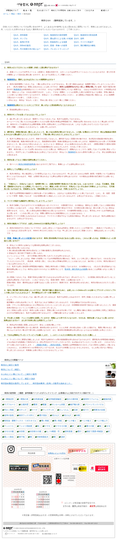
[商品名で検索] (31, 449)
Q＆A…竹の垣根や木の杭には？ (27, 49)
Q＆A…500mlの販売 (22, 45)
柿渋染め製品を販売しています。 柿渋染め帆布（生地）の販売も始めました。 (37, 383)
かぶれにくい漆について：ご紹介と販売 (19, 374)
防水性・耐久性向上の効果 (76, 269)
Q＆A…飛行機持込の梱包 (84, 45)
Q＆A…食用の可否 (21, 42)
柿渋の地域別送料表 (26, 164)
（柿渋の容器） (55, 345)
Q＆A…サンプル (20, 38)
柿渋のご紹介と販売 (10, 365)
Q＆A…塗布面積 (20, 35)
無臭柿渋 (11, 80)
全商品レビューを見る (57, 453)
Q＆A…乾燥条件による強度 (55, 42)
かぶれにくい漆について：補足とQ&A (18, 379)
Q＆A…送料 (79, 38)
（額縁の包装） (41, 345)
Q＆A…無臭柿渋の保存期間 (55, 35)
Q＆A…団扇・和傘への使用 (55, 45)
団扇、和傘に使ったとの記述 (19, 238)
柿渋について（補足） (11, 369)
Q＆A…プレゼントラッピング (56, 49)
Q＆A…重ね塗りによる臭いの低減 (58, 38)
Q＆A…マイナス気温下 (83, 42)
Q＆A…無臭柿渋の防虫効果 (85, 35)
